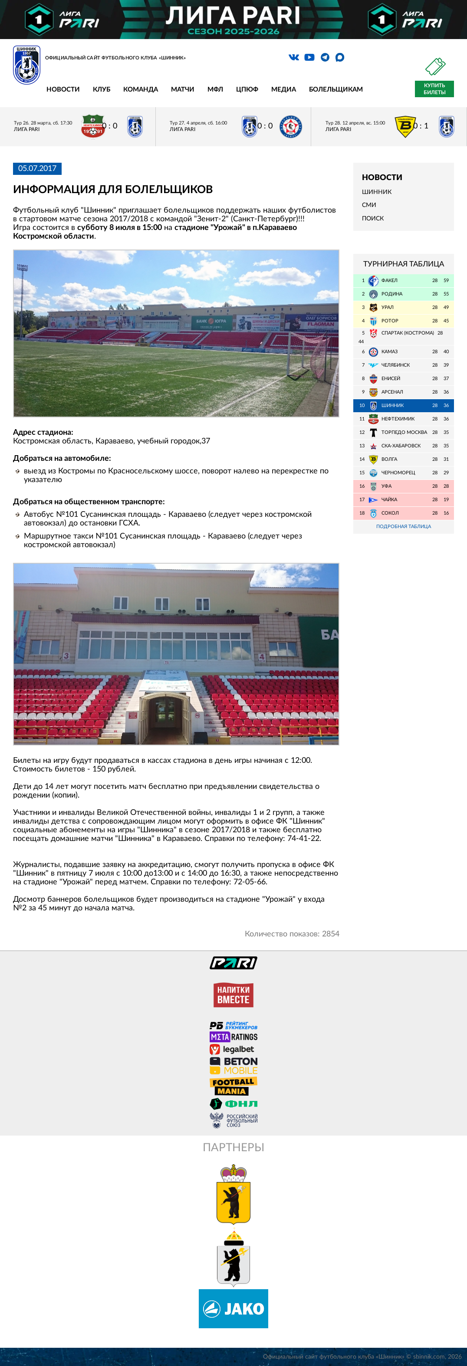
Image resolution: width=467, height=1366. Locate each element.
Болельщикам (336, 89)
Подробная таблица (403, 526)
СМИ (369, 205)
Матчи (182, 89)
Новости (63, 89)
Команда (140, 89)
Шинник (376, 192)
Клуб (101, 89)
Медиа (283, 89)
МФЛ (215, 89)
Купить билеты (435, 89)
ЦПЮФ (247, 89)
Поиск (373, 219)
